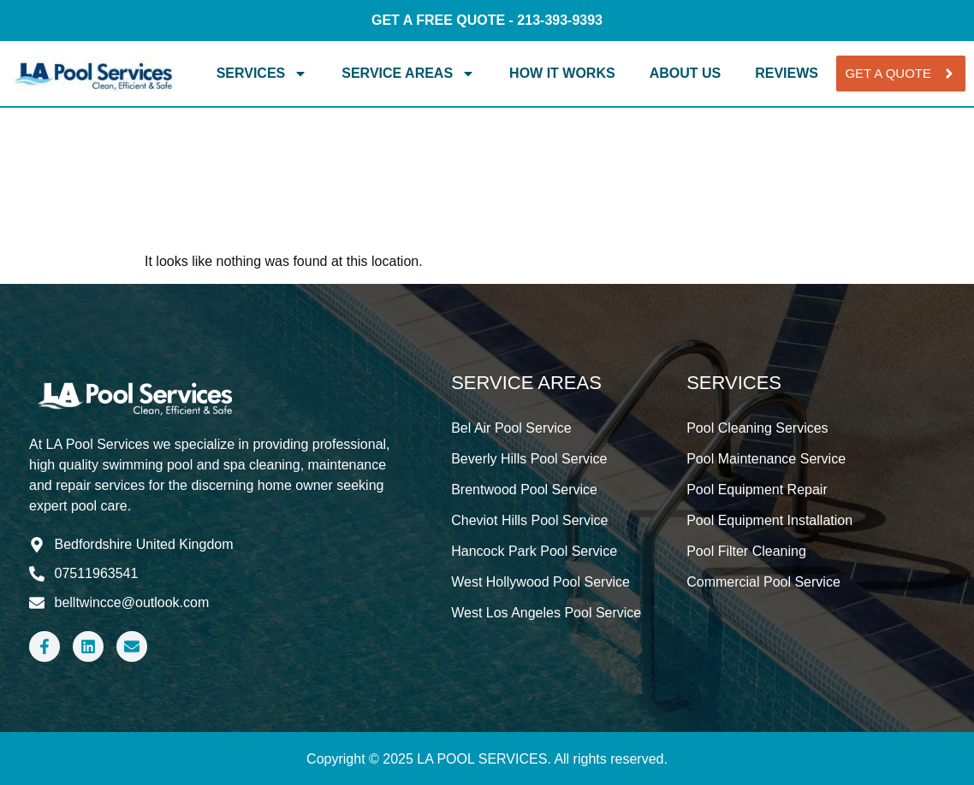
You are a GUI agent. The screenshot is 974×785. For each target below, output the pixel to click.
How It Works (562, 73)
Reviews (786, 73)
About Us (686, 73)
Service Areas (408, 73)
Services (262, 73)
